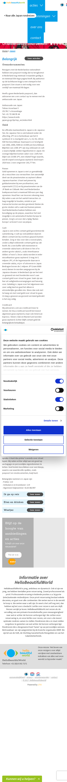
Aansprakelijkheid (17, 677)
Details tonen (51, 420)
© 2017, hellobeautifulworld (34, 680)
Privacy (30, 677)
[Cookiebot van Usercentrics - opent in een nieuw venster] (51, 330)
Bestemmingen (40, 16)
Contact (35, 38)
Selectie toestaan (33, 439)
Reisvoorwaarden (42, 677)
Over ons (36, 27)
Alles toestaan (33, 430)
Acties (34, 5)
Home (5, 51)
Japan (12, 51)
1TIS (40, 684)
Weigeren (33, 449)
